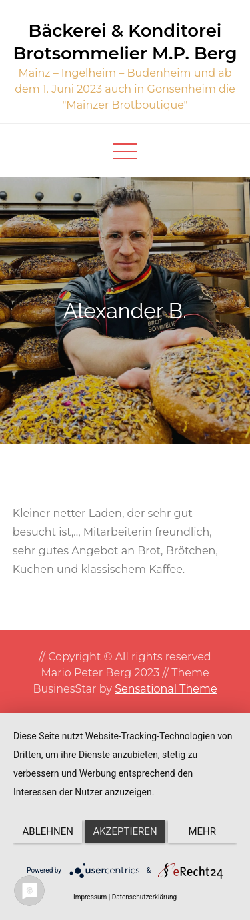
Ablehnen (48, 831)
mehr (203, 831)
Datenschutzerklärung (144, 897)
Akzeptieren (125, 831)
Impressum (90, 897)
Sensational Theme (166, 688)
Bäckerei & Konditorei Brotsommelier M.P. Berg (125, 42)
